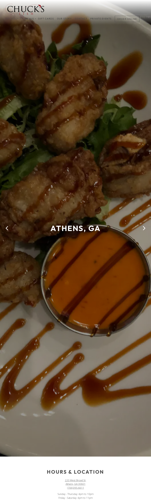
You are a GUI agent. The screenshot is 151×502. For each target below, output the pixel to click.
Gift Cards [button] (46, 18)
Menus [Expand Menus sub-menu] (30, 18)
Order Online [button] (127, 18)
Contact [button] (81, 18)
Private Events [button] (101, 18)
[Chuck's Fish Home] (25, 9)
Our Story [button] (64, 18)
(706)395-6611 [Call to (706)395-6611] (75, 478)
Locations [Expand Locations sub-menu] (14, 18)
